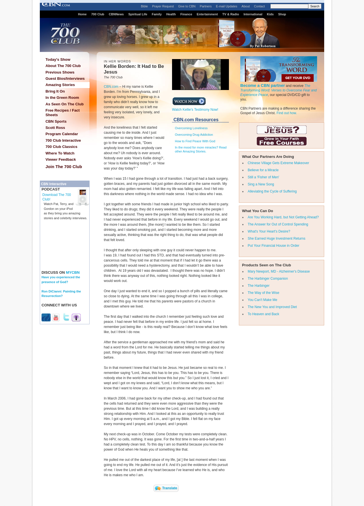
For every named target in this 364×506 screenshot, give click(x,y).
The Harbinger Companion (268, 279)
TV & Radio (230, 14)
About (245, 6)
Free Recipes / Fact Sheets (63, 112)
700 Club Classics (61, 147)
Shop (282, 14)
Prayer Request (163, 6)
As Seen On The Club (65, 104)
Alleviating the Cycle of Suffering (272, 191)
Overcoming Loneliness (191, 128)
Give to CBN (186, 6)
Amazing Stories (60, 85)
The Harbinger (259, 286)
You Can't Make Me (262, 300)
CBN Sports (56, 121)
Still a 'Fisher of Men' (263, 177)
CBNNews (116, 14)
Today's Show (58, 59)
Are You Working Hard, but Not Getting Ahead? (283, 217)
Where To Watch (60, 153)
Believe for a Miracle (263, 170)
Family (157, 14)
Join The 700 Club (64, 166)
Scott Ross (55, 128)
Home (82, 14)
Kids (270, 14)
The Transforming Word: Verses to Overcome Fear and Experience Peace (278, 90)
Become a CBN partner (262, 85)
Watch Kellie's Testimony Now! (195, 108)
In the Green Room (62, 97)
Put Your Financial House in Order (273, 246)
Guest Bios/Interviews (65, 78)
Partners (206, 6)
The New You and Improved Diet (272, 307)
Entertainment (207, 14)
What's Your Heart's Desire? (269, 231)
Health (171, 14)
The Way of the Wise (263, 293)
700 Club (97, 14)
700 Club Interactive (63, 140)
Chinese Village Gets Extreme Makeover (278, 163)
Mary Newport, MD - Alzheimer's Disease (279, 271)
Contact (259, 6)
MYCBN (73, 272)
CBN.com (111, 87)
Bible (144, 6)
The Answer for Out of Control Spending (278, 224)
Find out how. (286, 113)
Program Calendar (62, 134)
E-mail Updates (226, 6)
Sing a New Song (261, 184)
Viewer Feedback (61, 159)
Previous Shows (60, 72)
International (252, 14)
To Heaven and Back (263, 314)
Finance (186, 14)
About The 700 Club (63, 66)
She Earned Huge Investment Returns (276, 239)
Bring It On (55, 91)
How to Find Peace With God (195, 141)
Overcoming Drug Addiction (194, 134)
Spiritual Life (137, 14)
